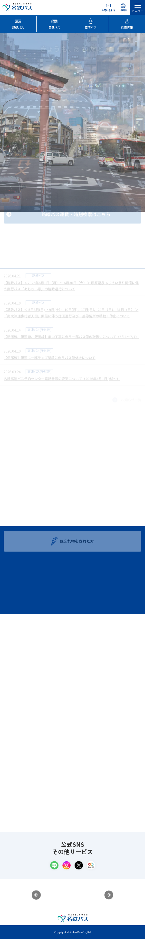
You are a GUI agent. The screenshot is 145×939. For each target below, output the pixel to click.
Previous (36, 895)
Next (109, 895)
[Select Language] (123, 7)
